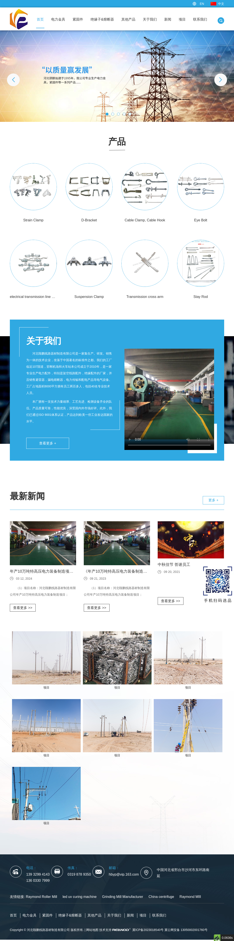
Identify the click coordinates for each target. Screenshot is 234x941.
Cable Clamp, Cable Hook (145, 220)
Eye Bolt (200, 220)
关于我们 (150, 19)
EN (202, 3)
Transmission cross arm (144, 297)
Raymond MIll (190, 897)
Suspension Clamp (89, 297)
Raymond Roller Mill (41, 897)
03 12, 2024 (24, 578)
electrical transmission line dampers (33, 297)
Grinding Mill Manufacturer (122, 897)
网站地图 (92, 930)
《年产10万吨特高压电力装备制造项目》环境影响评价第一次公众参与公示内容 (117, 571)
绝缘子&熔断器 (102, 19)
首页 (40, 19)
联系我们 (200, 19)
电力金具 (58, 19)
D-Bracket (89, 220)
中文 (221, 3)
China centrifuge (161, 897)
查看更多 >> (22, 608)
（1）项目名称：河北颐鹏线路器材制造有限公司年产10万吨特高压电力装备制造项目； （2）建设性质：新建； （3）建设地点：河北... (43, 592)
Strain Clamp (33, 220)
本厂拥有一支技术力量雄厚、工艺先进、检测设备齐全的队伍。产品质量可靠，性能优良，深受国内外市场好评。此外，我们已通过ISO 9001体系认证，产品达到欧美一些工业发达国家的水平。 (69, 411)
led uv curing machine (80, 897)
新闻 (167, 19)
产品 (117, 141)
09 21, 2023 (98, 578)
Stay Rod (201, 297)
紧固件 (78, 19)
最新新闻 (27, 496)
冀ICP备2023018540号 (148, 930)
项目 (182, 19)
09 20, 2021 (172, 572)
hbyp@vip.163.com (124, 874)
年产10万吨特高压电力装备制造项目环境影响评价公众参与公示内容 (43, 571)
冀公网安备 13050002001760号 (186, 930)
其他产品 (128, 19)
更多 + (213, 500)
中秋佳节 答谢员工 (174, 564)
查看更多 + (47, 443)
